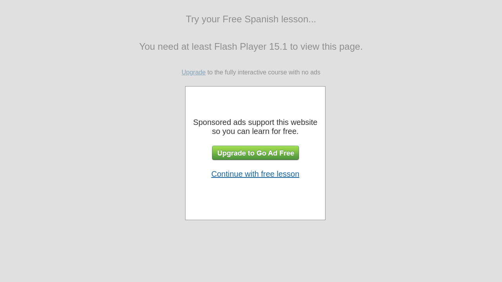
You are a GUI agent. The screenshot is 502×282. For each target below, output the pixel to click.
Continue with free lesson (255, 174)
